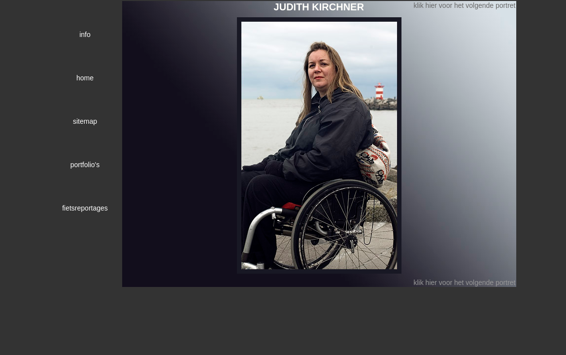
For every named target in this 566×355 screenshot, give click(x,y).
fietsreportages (85, 208)
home (85, 78)
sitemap (85, 121)
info (85, 34)
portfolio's (85, 165)
